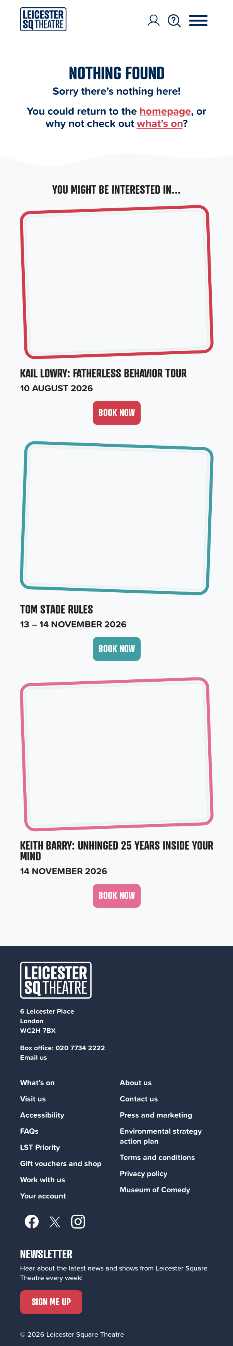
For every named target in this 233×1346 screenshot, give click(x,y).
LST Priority (40, 1147)
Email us (33, 1057)
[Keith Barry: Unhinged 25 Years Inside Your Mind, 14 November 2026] (116, 778)
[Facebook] (31, 1221)
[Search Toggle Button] (174, 21)
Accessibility (42, 1114)
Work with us (42, 1179)
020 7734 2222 (80, 1048)
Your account (43, 1195)
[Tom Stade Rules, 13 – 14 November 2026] (116, 536)
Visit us (33, 1098)
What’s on (37, 1082)
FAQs (29, 1130)
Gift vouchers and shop (61, 1163)
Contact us (139, 1098)
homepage (165, 111)
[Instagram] (78, 1221)
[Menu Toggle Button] (204, 21)
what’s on (160, 123)
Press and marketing (156, 1114)
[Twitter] (55, 1221)
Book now (117, 412)
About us (136, 1082)
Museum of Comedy (155, 1189)
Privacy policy (143, 1173)
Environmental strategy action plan (161, 1136)
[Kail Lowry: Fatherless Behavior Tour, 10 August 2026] (116, 300)
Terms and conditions (157, 1157)
